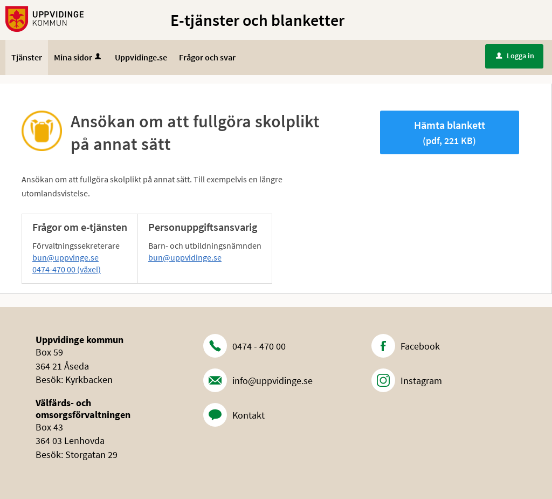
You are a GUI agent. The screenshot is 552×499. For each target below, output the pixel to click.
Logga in (515, 55)
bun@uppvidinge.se (185, 257)
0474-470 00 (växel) (66, 269)
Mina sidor (78, 57)
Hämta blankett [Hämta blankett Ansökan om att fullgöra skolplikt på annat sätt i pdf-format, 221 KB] (449, 132)
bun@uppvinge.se (65, 257)
